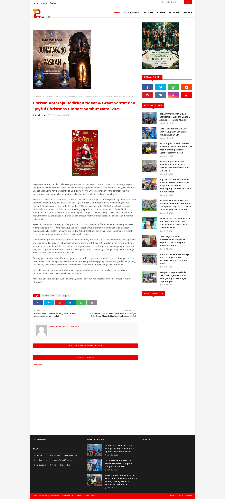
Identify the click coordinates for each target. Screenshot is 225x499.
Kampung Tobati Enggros (61, 460)
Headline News (48, 295)
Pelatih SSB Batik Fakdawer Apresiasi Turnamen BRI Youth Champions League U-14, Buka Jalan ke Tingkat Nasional (175, 205)
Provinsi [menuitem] (148, 12)
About (44, 3)
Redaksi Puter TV (42, 115)
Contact (53, 3)
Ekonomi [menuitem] (174, 12)
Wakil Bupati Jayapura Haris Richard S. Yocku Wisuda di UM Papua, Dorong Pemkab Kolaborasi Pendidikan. (175, 148)
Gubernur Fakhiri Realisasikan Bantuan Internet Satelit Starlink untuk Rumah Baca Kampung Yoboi (175, 223)
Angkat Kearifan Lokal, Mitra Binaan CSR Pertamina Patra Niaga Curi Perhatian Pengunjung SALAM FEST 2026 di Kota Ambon (175, 185)
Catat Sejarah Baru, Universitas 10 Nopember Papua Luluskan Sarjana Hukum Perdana (172, 241)
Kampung (43, 460)
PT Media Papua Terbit (84, 496)
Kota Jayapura (47, 96)
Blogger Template (51, 496)
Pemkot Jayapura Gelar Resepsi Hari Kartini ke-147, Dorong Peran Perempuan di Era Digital (174, 166)
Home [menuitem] (117, 12)
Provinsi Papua (66, 465)
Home (35, 3)
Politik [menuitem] (161, 12)
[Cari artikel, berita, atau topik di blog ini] (172, 2)
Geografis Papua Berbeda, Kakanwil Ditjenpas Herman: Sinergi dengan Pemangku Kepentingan (174, 277)
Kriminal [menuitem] (187, 12)
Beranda (36, 96)
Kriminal (53, 465)
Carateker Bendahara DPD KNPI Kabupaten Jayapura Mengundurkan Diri (173, 132)
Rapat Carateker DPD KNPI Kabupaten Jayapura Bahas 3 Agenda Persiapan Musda (174, 117)
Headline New (54, 455)
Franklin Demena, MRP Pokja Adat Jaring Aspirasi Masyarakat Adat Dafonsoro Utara (174, 259)
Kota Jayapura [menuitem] (132, 12)
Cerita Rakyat (39, 455)
